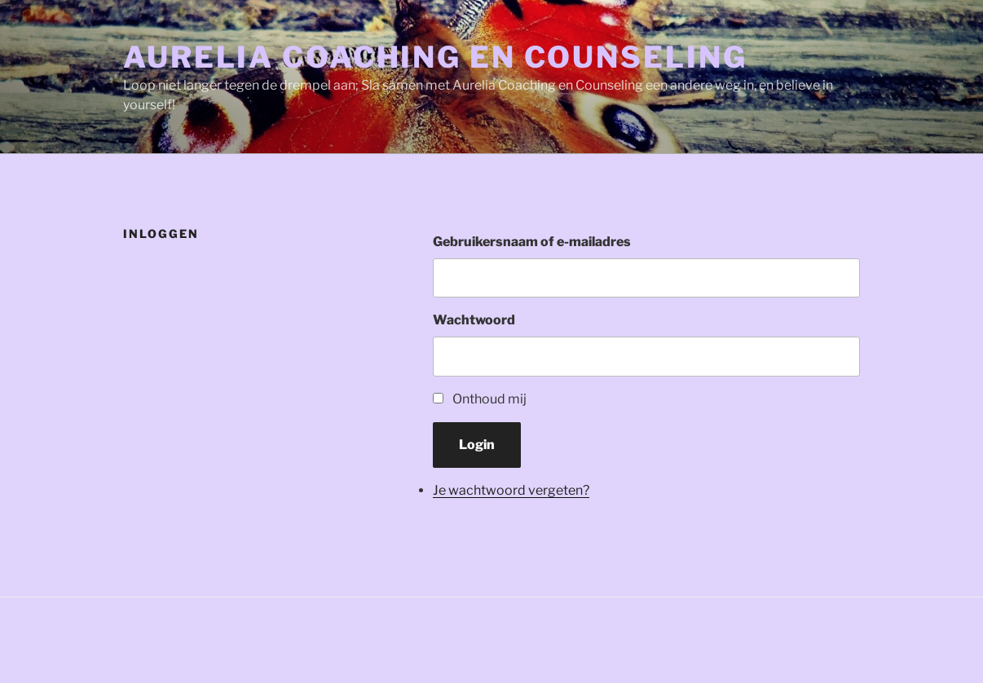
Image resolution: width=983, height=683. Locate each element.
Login (477, 444)
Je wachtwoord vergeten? (511, 490)
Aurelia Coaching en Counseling (435, 57)
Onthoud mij (489, 399)
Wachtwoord (474, 320)
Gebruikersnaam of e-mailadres (532, 241)
